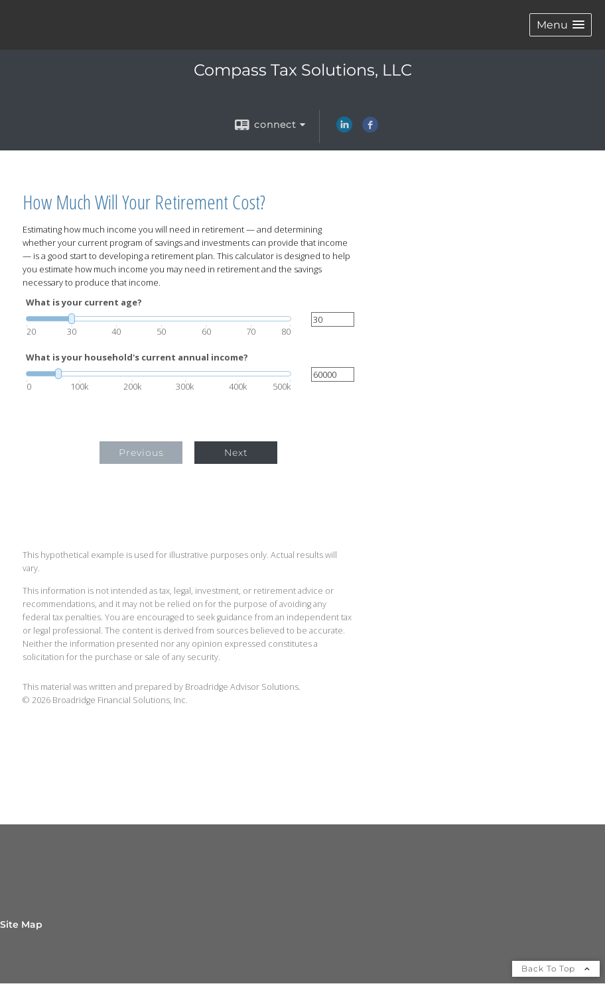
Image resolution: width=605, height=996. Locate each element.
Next (236, 453)
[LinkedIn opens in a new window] (344, 129)
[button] (560, 24)
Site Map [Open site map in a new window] (21, 924)
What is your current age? (84, 302)
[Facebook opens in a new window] (370, 129)
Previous (141, 453)
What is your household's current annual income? (137, 357)
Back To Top (555, 968)
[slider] (158, 318)
